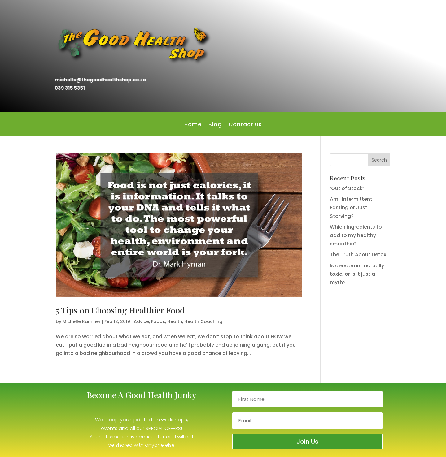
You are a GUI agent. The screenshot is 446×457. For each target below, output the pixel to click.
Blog (215, 125)
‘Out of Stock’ (347, 188)
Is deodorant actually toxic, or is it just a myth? (357, 274)
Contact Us (245, 125)
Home (193, 125)
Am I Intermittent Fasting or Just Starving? (351, 207)
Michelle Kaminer (82, 321)
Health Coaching (203, 321)
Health (174, 321)
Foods (158, 321)
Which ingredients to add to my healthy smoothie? (356, 235)
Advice (141, 321)
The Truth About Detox (358, 254)
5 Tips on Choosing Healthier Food (120, 310)
